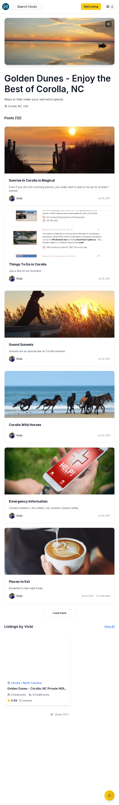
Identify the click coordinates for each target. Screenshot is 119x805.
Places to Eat (19, 582)
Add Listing (91, 6)
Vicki (19, 198)
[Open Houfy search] (27, 6)
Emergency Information (28, 501)
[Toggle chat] (109, 795)
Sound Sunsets (21, 344)
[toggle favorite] (66, 635)
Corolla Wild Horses (25, 425)
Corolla (15, 682)
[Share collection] (108, 24)
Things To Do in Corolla (27, 264)
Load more (59, 612)
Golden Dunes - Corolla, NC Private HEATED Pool (42, 688)
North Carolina (32, 682)
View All (109, 626)
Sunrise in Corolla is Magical (32, 180)
